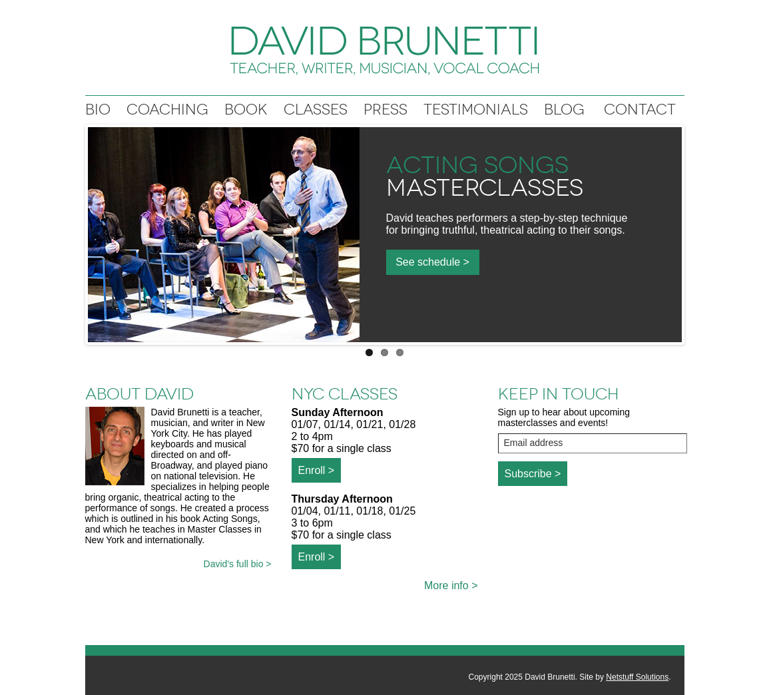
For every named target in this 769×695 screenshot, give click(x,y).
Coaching (167, 109)
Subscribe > (533, 473)
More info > (450, 585)
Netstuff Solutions (637, 677)
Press (385, 109)
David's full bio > (238, 564)
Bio (98, 109)
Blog (564, 109)
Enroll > (316, 470)
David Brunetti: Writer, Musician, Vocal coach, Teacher (385, 51)
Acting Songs (477, 165)
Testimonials (475, 109)
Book (246, 109)
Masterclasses (484, 188)
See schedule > (432, 262)
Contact (640, 109)
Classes (316, 109)
